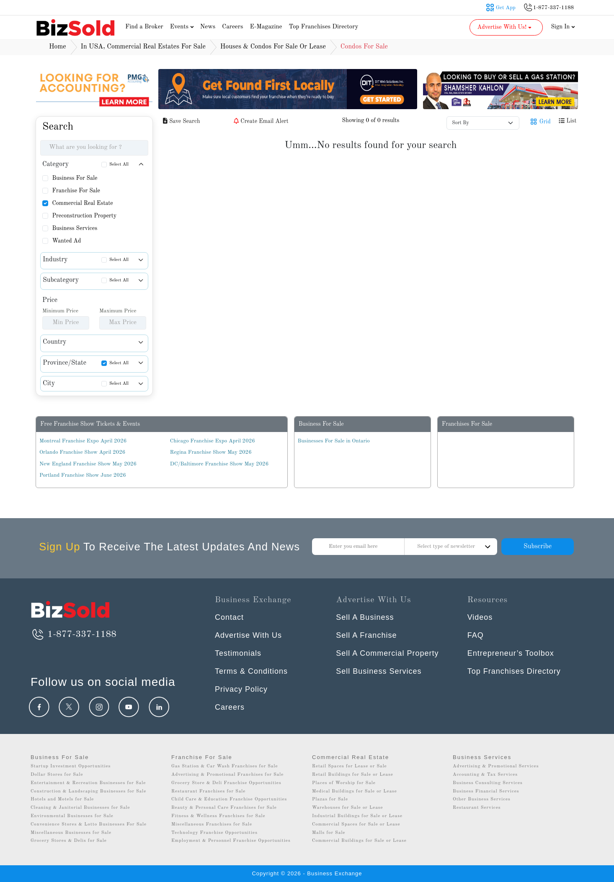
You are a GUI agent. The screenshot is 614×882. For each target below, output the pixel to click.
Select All (119, 164)
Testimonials (238, 653)
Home (57, 46)
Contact (229, 617)
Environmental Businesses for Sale (72, 816)
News (208, 27)
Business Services (74, 228)
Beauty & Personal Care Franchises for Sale (224, 807)
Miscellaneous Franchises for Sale (211, 824)
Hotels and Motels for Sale (62, 799)
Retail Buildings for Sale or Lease (352, 774)
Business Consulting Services (488, 783)
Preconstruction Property (84, 216)
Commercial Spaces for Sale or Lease (356, 824)
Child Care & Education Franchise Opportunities (229, 799)
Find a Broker (144, 27)
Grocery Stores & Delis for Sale (69, 841)
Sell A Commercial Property (387, 653)
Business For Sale (74, 178)
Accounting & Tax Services (485, 774)
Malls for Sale (328, 833)
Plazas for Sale (330, 799)
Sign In (563, 27)
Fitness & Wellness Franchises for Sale (218, 816)
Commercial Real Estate (82, 203)
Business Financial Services (486, 791)
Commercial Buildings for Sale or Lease (359, 841)
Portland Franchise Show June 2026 (82, 475)
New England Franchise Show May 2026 (88, 464)
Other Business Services (482, 799)
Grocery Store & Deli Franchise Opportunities (226, 783)
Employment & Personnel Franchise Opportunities (231, 841)
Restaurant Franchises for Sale (208, 791)
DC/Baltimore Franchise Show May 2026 (219, 464)
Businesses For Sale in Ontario (334, 441)
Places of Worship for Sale (344, 783)
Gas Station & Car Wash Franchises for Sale (224, 766)
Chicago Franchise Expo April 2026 (212, 441)
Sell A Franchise (366, 635)
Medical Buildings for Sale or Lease (354, 791)
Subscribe (538, 546)
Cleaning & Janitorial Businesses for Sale (80, 807)
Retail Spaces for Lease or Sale (349, 766)
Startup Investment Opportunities (71, 766)
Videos (480, 617)
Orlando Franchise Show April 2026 (82, 452)
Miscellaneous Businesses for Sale (71, 833)
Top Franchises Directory (323, 27)
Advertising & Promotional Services (496, 766)
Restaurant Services (477, 807)
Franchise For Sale (76, 191)
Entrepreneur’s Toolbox (510, 653)
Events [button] (183, 27)
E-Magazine (266, 27)
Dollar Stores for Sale (57, 774)
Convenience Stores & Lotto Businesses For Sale (89, 824)
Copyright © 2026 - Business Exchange (307, 873)
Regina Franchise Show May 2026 (211, 452)
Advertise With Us (248, 635)
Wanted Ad (66, 241)
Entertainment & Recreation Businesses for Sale (88, 783)
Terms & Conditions (251, 671)
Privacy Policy (241, 689)
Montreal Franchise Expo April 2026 (82, 441)
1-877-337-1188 (73, 634)
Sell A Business (365, 617)
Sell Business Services (378, 671)
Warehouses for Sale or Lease (347, 807)
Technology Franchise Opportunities (214, 833)
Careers (232, 27)
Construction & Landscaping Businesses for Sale (88, 791)
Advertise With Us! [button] (505, 27)
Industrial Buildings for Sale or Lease (357, 816)
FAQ (475, 635)
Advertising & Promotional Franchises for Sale (227, 774)
